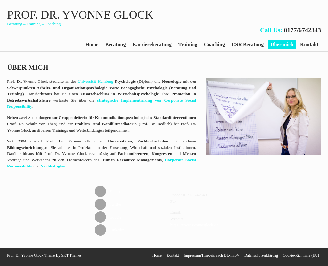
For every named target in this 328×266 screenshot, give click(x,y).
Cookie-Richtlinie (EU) (301, 255)
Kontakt (309, 44)
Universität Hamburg (95, 81)
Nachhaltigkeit (54, 166)
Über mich (281, 44)
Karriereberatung (151, 44)
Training (187, 44)
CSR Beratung (248, 44)
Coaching (214, 44)
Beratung (115, 44)
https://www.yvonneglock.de (194, 224)
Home (92, 44)
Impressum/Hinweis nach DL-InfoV (212, 255)
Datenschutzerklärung (261, 255)
